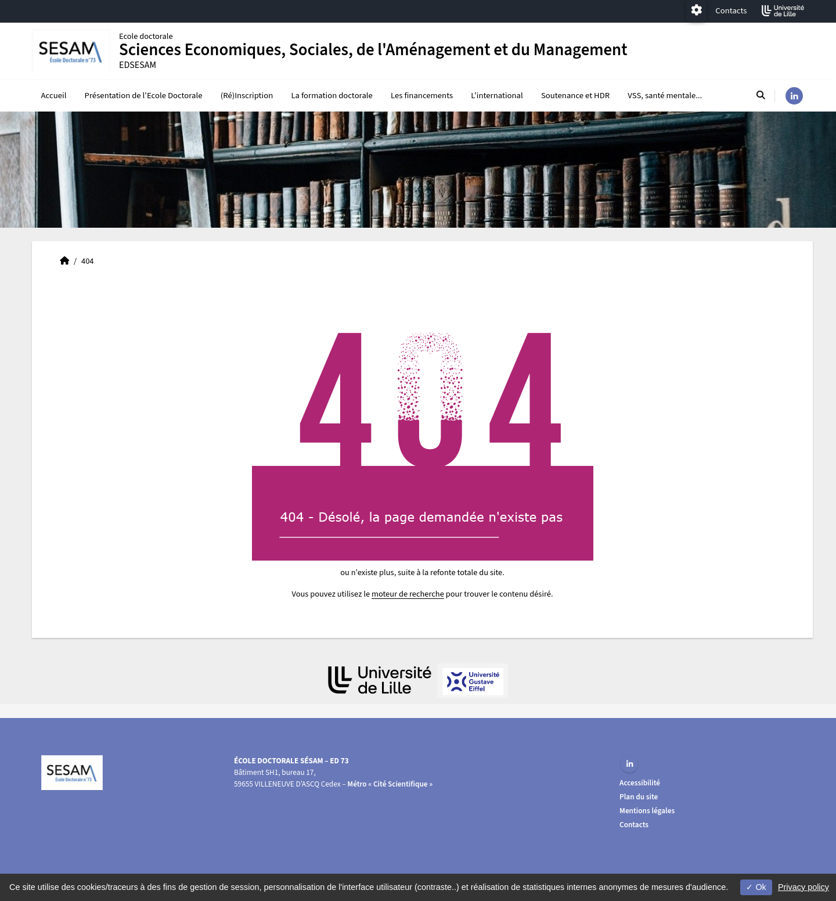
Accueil (54, 95)
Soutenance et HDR (575, 95)
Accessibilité (639, 782)
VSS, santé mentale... (665, 95)
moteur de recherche (408, 594)
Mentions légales (647, 810)
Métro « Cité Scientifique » (390, 783)
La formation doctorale (331, 95)
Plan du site (638, 796)
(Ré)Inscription (247, 95)
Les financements (422, 95)
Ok (756, 887)
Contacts (731, 11)
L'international (496, 95)
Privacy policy (803, 887)
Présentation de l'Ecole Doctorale (144, 95)
